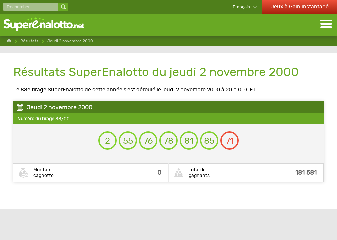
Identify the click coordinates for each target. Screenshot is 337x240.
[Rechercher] (30, 7)
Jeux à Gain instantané (300, 6)
